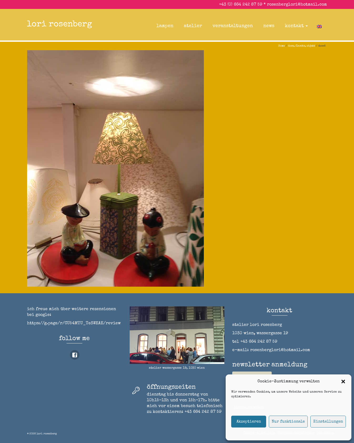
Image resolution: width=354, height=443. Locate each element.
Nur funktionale (288, 422)
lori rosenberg (59, 24)
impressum (325, 433)
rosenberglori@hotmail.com (297, 5)
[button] (343, 381)
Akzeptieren (248, 422)
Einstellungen (328, 422)
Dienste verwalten (249, 407)
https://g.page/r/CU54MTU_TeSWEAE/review (74, 323)
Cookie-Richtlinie (259, 433)
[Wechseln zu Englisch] (319, 26)
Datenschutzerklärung (296, 433)
